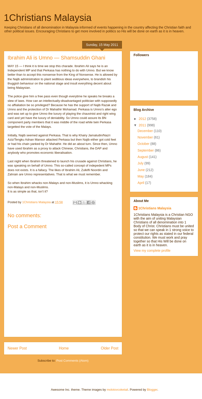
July (141, 163)
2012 (143, 119)
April (141, 183)
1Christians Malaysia (47, 17)
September (146, 150)
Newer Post (17, 348)
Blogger (152, 389)
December (146, 131)
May (141, 176)
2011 (143, 125)
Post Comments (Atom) (72, 360)
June (142, 170)
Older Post (109, 348)
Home (64, 348)
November (146, 137)
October (144, 144)
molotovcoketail (117, 389)
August (143, 157)
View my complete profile (152, 250)
